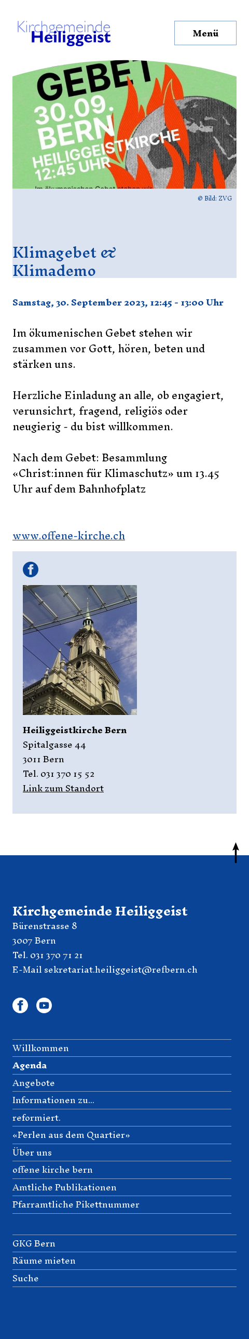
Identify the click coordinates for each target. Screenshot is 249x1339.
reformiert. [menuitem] (36, 1118)
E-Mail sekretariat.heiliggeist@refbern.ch (105, 969)
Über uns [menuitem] (32, 1153)
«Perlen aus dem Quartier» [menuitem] (71, 1135)
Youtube (44, 1003)
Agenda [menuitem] (29, 1065)
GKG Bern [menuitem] (34, 1244)
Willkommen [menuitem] (40, 1048)
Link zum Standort (63, 788)
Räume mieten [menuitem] (44, 1261)
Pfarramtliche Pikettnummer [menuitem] (76, 1205)
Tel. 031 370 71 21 (47, 955)
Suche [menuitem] (25, 1278)
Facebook (29, 569)
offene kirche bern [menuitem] (52, 1170)
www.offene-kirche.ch (68, 535)
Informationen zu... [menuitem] (53, 1100)
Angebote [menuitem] (33, 1083)
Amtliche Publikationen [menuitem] (64, 1188)
